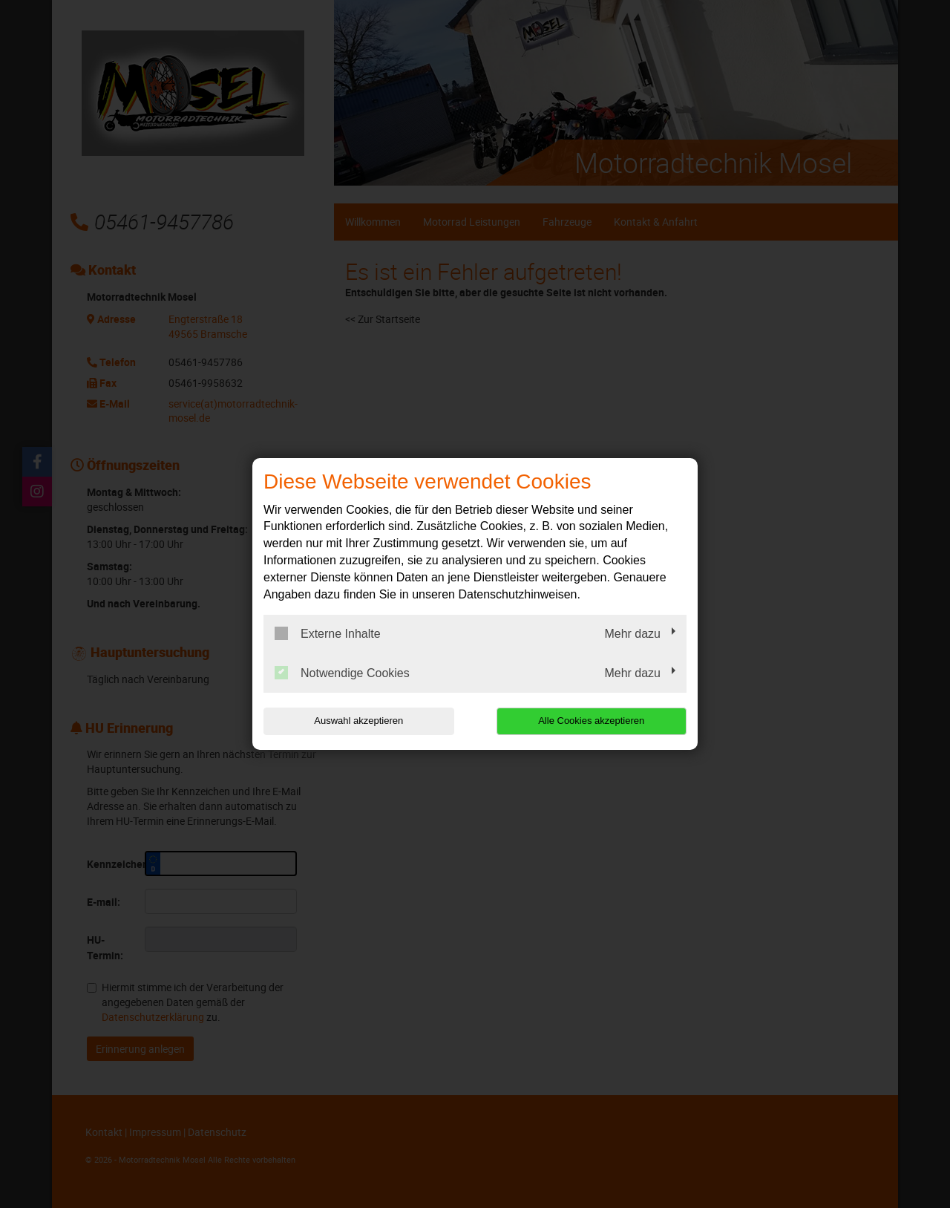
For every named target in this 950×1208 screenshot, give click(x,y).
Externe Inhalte (328, 633)
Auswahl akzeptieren (358, 720)
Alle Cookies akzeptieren (591, 720)
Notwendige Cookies (342, 672)
